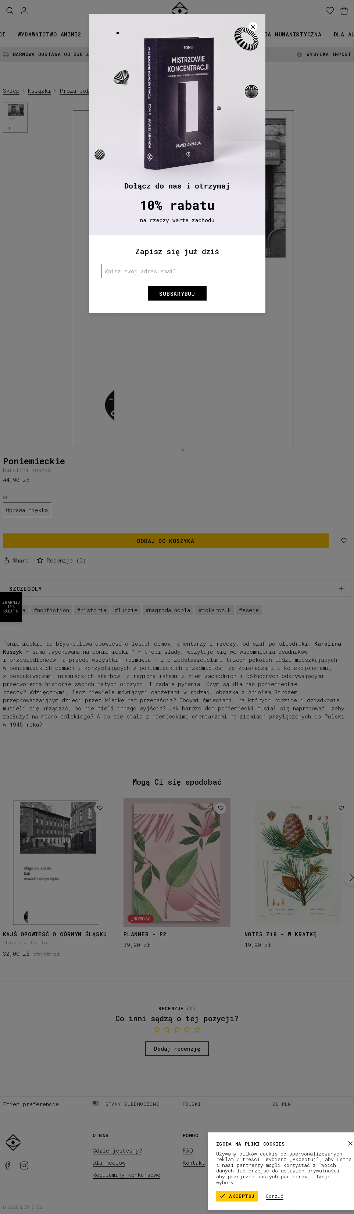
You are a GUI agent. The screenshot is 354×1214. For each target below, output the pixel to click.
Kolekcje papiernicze (165, 34)
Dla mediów (109, 1162)
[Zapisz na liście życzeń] (344, 540)
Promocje (227, 34)
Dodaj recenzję (177, 1048)
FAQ (188, 1150)
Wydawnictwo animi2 (50, 34)
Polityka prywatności (322, 1207)
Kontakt (194, 1162)
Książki (105, 34)
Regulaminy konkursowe (126, 1174)
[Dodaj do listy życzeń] (100, 808)
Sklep (11, 90)
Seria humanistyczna (287, 34)
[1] (183, 450)
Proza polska (79, 90)
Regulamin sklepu (264, 1207)
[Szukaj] (10, 10)
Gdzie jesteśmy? (117, 1150)
